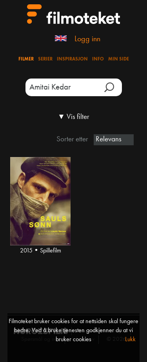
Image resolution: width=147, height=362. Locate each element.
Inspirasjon (72, 59)
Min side (118, 59)
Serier (45, 59)
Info (98, 59)
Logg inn (87, 39)
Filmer (26, 59)
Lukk (130, 339)
